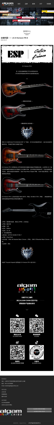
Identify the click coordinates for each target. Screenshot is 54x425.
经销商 (49, 4)
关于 (40, 4)
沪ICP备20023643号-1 (34, 423)
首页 (19, 4)
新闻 (33, 4)
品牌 (26, 4)
